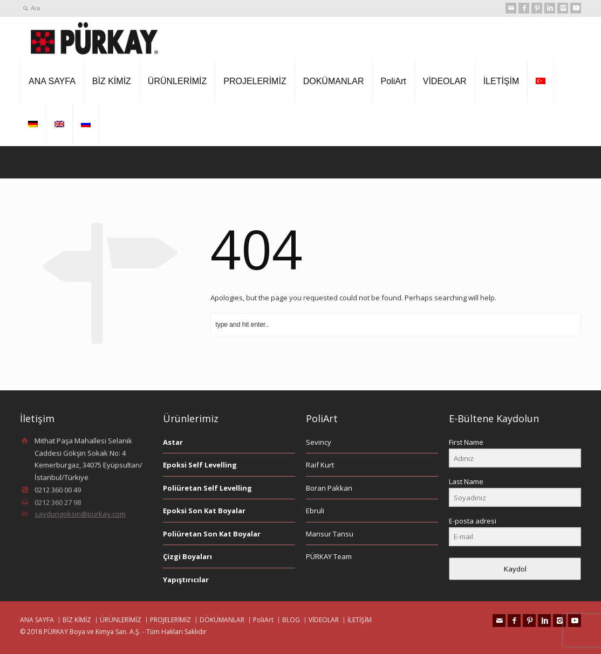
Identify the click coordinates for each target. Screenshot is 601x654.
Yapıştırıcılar (186, 579)
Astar (173, 442)
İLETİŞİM (501, 81)
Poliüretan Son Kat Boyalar (212, 534)
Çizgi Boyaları (187, 556)
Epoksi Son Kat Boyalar (204, 510)
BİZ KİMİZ (111, 81)
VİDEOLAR (445, 81)
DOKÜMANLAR (333, 81)
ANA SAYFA (52, 81)
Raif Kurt (320, 465)
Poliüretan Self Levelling (207, 488)
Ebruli (315, 510)
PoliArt (393, 81)
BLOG (291, 619)
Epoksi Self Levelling (200, 465)
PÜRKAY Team (329, 556)
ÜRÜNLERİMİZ (177, 81)
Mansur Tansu (329, 534)
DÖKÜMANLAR (222, 619)
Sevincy (318, 442)
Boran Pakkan (329, 488)
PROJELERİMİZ (254, 81)
